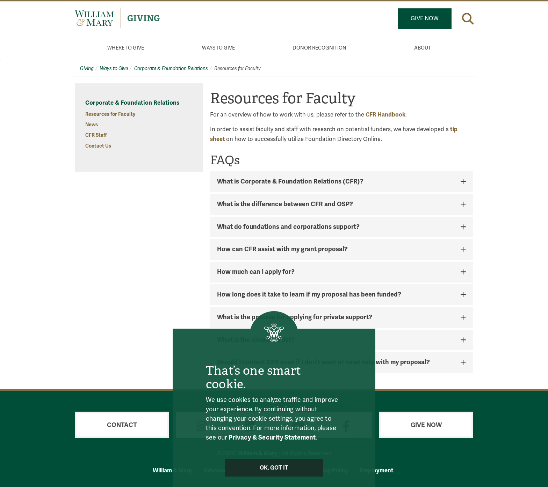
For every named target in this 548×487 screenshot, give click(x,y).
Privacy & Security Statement (272, 437)
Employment (377, 470)
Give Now (425, 18)
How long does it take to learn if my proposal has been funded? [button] (309, 294)
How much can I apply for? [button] (256, 272)
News (91, 125)
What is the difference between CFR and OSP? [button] (285, 204)
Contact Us (98, 146)
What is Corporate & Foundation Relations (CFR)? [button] (290, 181)
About (422, 48)
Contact (122, 425)
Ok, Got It (274, 467)
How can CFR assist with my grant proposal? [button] (282, 249)
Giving (87, 69)
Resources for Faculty (110, 114)
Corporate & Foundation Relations (171, 69)
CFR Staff (96, 135)
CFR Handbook (385, 114)
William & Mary (172, 470)
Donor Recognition (319, 48)
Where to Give (125, 48)
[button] (468, 18)
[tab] (341, 181)
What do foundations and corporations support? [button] (288, 227)
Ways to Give (218, 48)
